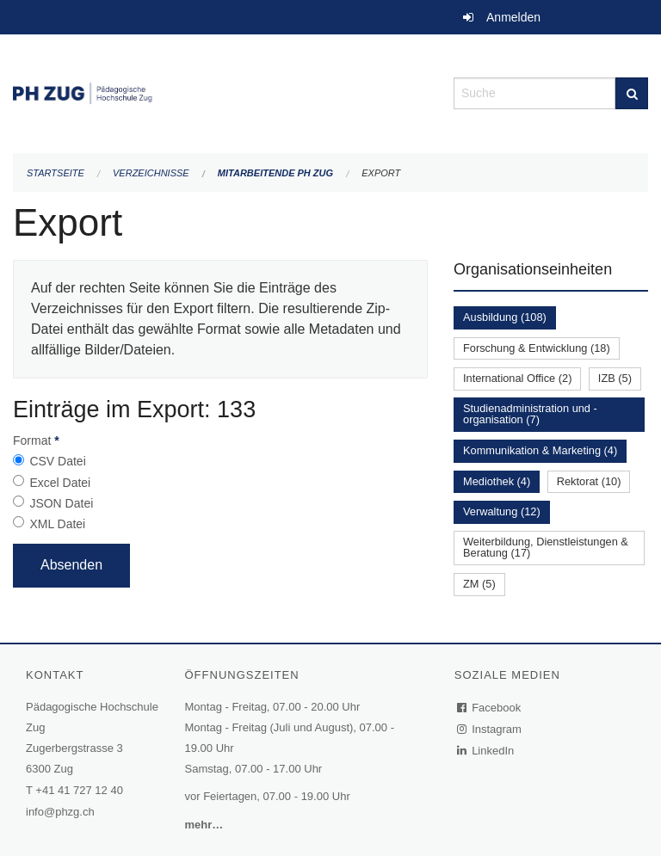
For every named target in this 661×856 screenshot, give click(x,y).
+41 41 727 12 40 (79, 790)
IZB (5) (615, 378)
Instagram (490, 729)
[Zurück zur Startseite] (220, 91)
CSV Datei (57, 461)
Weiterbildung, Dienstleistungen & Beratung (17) (545, 547)
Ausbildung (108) (505, 317)
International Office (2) (517, 378)
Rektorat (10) (589, 481)
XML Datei (57, 524)
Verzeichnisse (151, 173)
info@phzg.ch (60, 811)
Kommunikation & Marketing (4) (540, 450)
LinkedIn (486, 750)
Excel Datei (59, 483)
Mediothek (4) (496, 481)
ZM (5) (479, 583)
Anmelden (513, 17)
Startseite (55, 173)
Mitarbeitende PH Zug (275, 173)
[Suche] (631, 93)
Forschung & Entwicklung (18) (536, 348)
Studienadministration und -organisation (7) (530, 414)
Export (380, 173)
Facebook (489, 707)
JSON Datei (61, 503)
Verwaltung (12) (502, 511)
